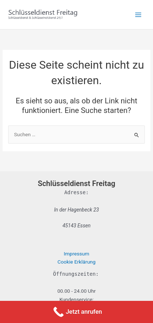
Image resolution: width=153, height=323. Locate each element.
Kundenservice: (76, 299)
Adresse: (76, 192)
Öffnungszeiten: (76, 274)
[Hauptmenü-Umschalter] (138, 14)
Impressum (76, 254)
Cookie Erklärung (77, 262)
